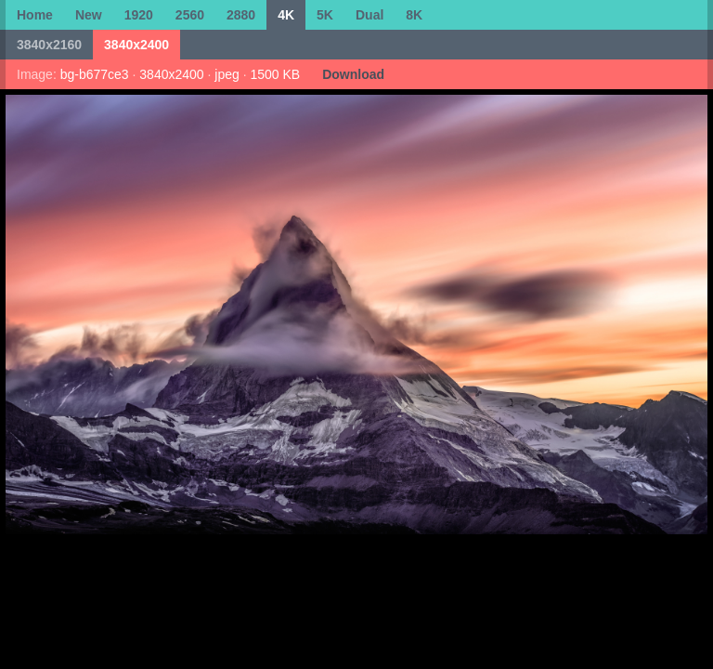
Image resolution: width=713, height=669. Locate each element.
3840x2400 (136, 44)
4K (286, 14)
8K (414, 14)
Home (35, 14)
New (88, 14)
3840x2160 (49, 44)
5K (325, 14)
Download (353, 74)
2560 (189, 14)
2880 (241, 14)
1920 (138, 14)
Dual (369, 14)
